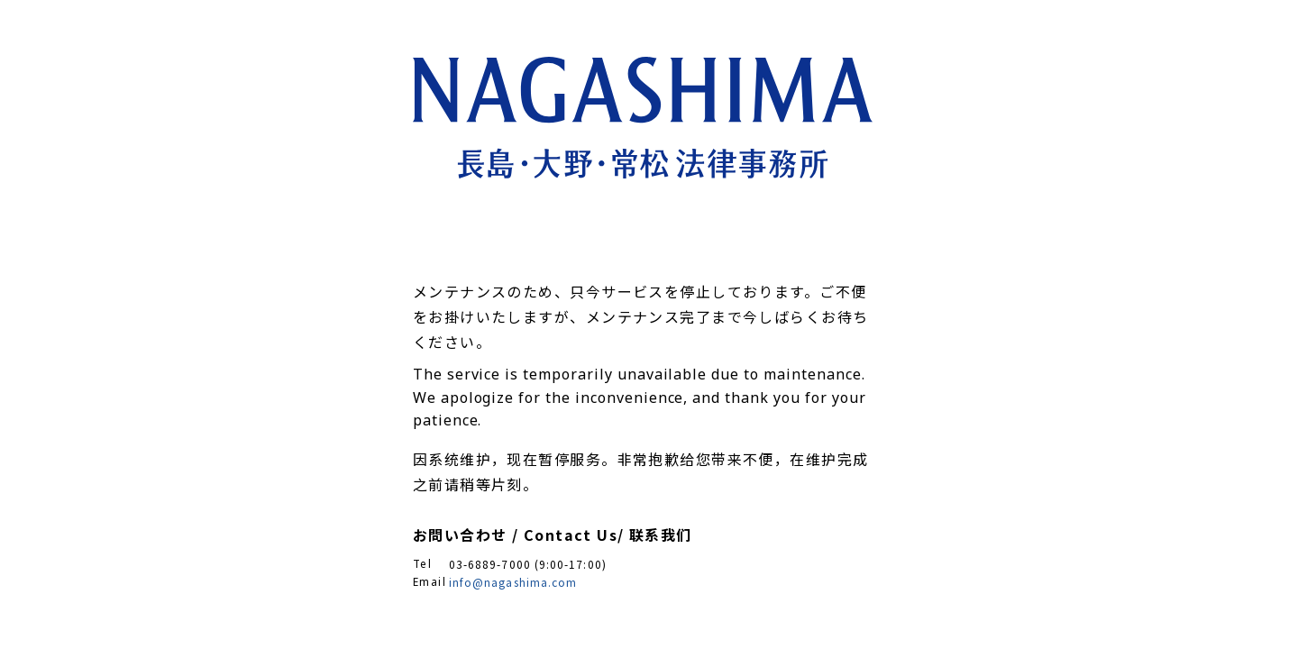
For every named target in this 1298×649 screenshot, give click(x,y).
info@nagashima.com (513, 582)
